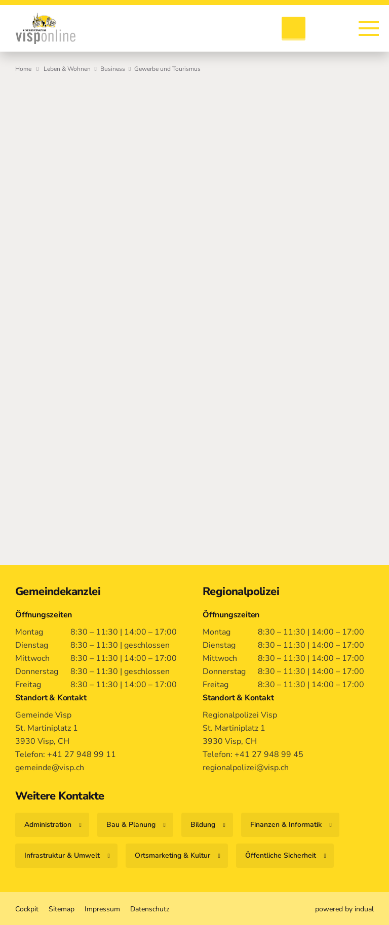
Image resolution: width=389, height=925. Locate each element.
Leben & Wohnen (67, 69)
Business (112, 69)
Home (23, 69)
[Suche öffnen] (293, 28)
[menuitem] (26, 908)
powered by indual (344, 908)
